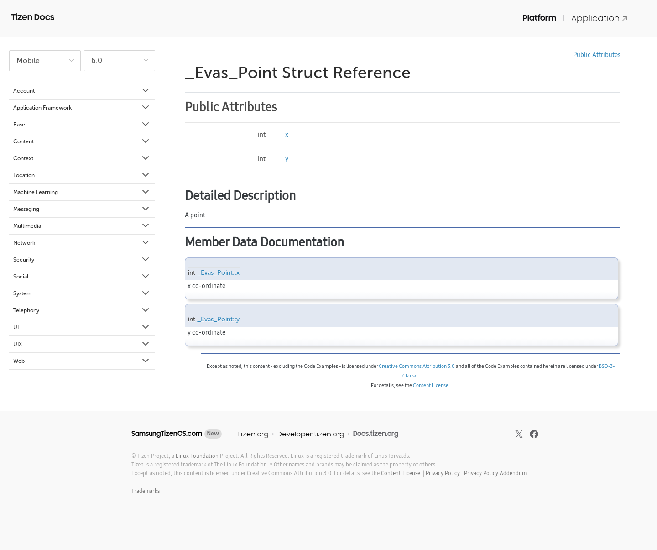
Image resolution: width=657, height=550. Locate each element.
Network (82, 242)
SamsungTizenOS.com (166, 434)
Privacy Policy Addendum (495, 473)
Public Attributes (596, 54)
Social (82, 276)
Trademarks (145, 491)
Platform (539, 18)
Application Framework (82, 107)
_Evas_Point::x (218, 273)
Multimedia (82, 225)
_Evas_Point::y (218, 319)
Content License (430, 385)
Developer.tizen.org (310, 434)
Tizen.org (252, 434)
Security (82, 259)
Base (82, 124)
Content (82, 141)
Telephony (82, 310)
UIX (82, 344)
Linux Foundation (197, 456)
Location (82, 175)
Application (599, 18)
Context (82, 158)
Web (82, 361)
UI (82, 327)
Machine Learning (82, 192)
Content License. (401, 473)
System (82, 293)
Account (82, 90)
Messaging (82, 209)
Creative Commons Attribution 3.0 (417, 366)
